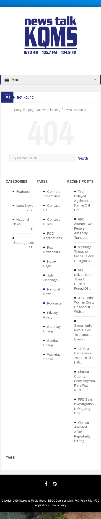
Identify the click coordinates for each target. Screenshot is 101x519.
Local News (24, 205)
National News (21, 222)
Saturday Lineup (52, 329)
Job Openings (50, 278)
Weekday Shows (51, 357)
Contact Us (51, 208)
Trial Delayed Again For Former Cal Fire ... (82, 201)
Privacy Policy (50, 315)
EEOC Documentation (60, 501)
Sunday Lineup (50, 343)
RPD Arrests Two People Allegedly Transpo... (83, 228)
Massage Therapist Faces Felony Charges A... (84, 254)
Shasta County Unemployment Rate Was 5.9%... (85, 381)
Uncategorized (24, 243)
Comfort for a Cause (52, 194)
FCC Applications (52, 236)
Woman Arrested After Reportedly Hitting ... (82, 432)
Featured (23, 191)
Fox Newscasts (51, 250)
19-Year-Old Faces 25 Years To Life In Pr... (83, 355)
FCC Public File (83, 501)
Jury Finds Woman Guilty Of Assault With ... (84, 304)
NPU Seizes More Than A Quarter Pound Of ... (83, 279)
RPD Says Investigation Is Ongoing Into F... (84, 406)
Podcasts (54, 303)
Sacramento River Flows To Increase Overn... (83, 332)
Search (83, 158)
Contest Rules (51, 222)
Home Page (49, 264)
